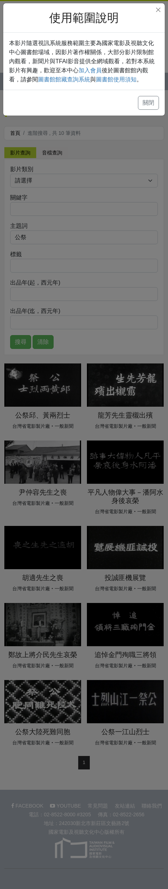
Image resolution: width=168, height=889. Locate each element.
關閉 (148, 103)
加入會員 (90, 70)
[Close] (158, 10)
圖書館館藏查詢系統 (64, 79)
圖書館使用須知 (116, 79)
